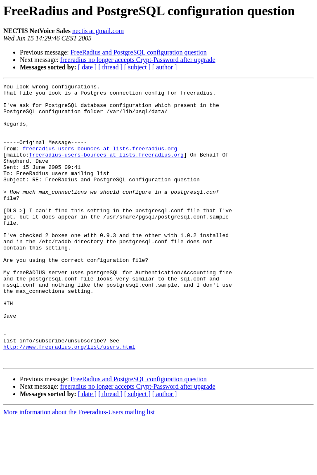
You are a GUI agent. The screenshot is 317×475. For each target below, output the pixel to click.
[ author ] (164, 67)
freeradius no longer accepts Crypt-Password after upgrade (137, 59)
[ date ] (87, 67)
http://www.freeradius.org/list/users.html (69, 400)
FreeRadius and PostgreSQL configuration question (139, 52)
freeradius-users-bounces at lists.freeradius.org (100, 162)
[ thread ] (110, 67)
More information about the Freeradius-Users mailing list (79, 467)
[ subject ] (137, 67)
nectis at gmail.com (98, 30)
